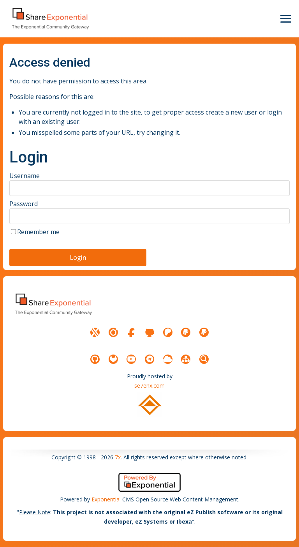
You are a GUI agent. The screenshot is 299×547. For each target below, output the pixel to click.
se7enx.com (149, 385)
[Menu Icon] (285, 19)
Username (24, 175)
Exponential (106, 499)
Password (23, 203)
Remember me (38, 232)
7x (118, 457)
